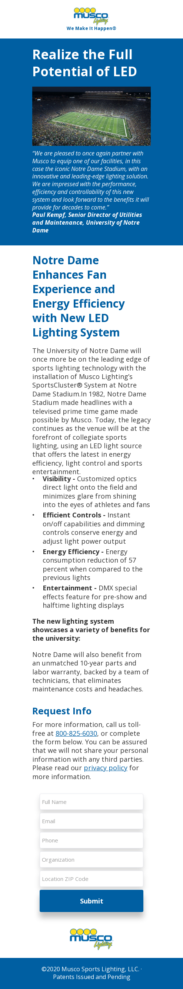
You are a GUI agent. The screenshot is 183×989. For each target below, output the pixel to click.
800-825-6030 (76, 733)
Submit (91, 901)
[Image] (91, 16)
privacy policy (105, 767)
